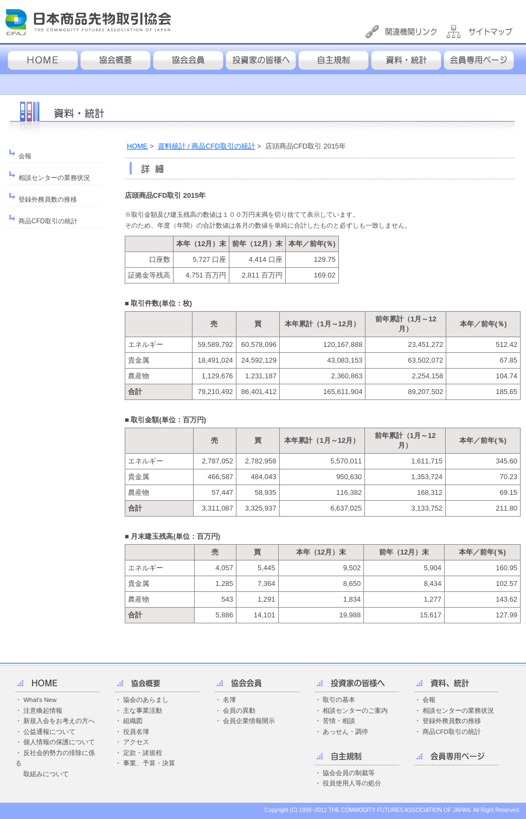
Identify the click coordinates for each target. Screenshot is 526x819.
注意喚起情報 (42, 710)
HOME (137, 146)
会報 (24, 156)
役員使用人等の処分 (352, 783)
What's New (39, 700)
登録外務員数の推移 (47, 199)
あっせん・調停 (345, 731)
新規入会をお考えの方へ (59, 721)
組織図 (133, 721)
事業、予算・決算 (149, 763)
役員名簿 (136, 731)
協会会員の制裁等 (349, 773)
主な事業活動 (142, 710)
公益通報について (49, 731)
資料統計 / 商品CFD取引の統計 (206, 146)
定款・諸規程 (142, 753)
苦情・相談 (339, 721)
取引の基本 (339, 700)
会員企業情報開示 (249, 721)
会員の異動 (239, 710)
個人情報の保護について (59, 742)
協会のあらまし (146, 700)
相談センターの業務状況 (54, 178)
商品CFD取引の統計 (48, 221)
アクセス (136, 742)
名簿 (229, 700)
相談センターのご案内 (355, 710)
